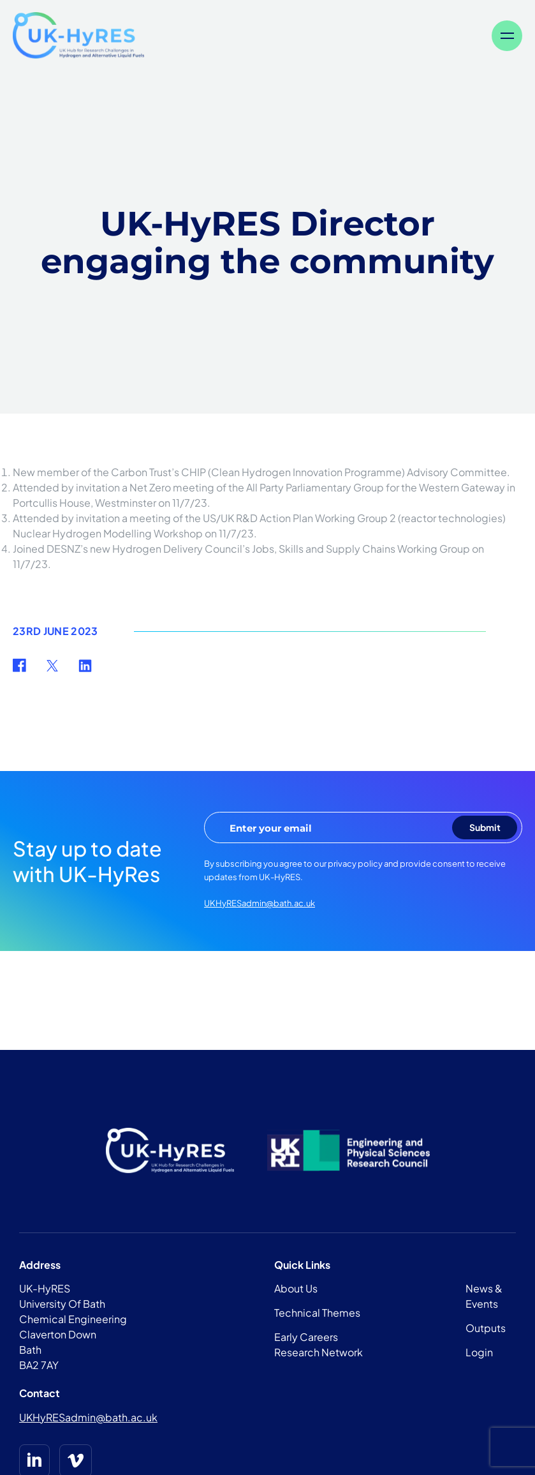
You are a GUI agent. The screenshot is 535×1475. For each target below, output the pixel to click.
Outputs (485, 1328)
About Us (296, 1288)
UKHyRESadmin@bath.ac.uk (259, 903)
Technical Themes (317, 1312)
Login (479, 1352)
